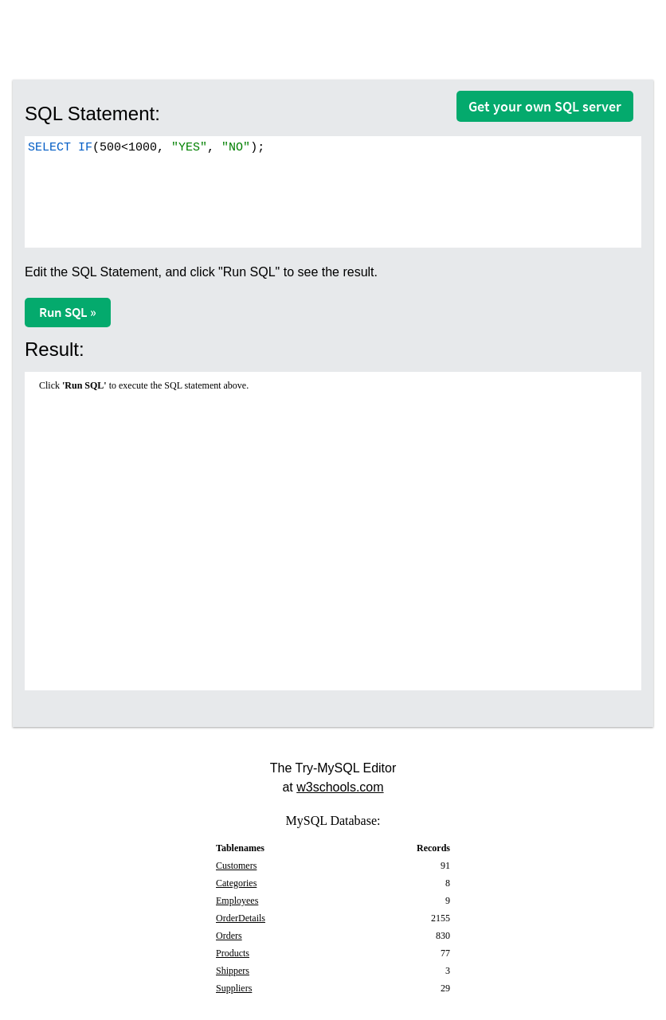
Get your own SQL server (544, 106)
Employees (237, 900)
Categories (236, 883)
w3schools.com (339, 787)
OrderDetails (240, 918)
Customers (236, 865)
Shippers (232, 970)
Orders (229, 935)
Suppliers (234, 988)
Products (232, 953)
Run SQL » (67, 312)
